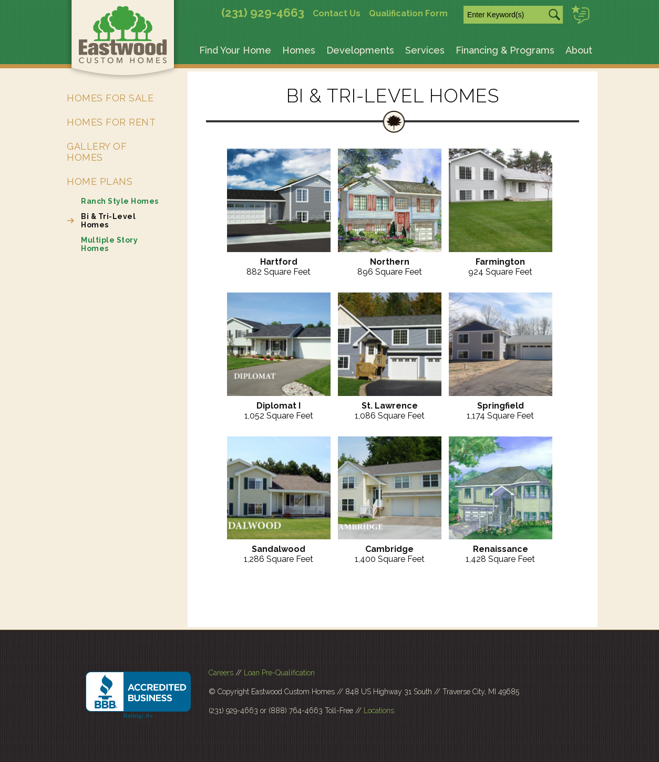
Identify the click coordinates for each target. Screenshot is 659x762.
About (578, 50)
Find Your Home (235, 50)
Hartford (278, 262)
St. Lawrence (390, 406)
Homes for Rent (111, 122)
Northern (389, 262)
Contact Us (337, 13)
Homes (298, 50)
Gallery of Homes (97, 152)
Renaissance (500, 549)
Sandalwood (278, 549)
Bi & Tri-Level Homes (108, 220)
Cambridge (389, 549)
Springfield (500, 406)
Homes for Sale (110, 97)
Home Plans (99, 181)
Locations (379, 710)
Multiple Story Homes (109, 244)
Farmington (500, 262)
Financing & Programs (505, 50)
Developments (360, 50)
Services (425, 50)
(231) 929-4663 (262, 12)
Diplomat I (278, 406)
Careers (221, 673)
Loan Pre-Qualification (279, 673)
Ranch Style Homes (120, 201)
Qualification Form (408, 13)
